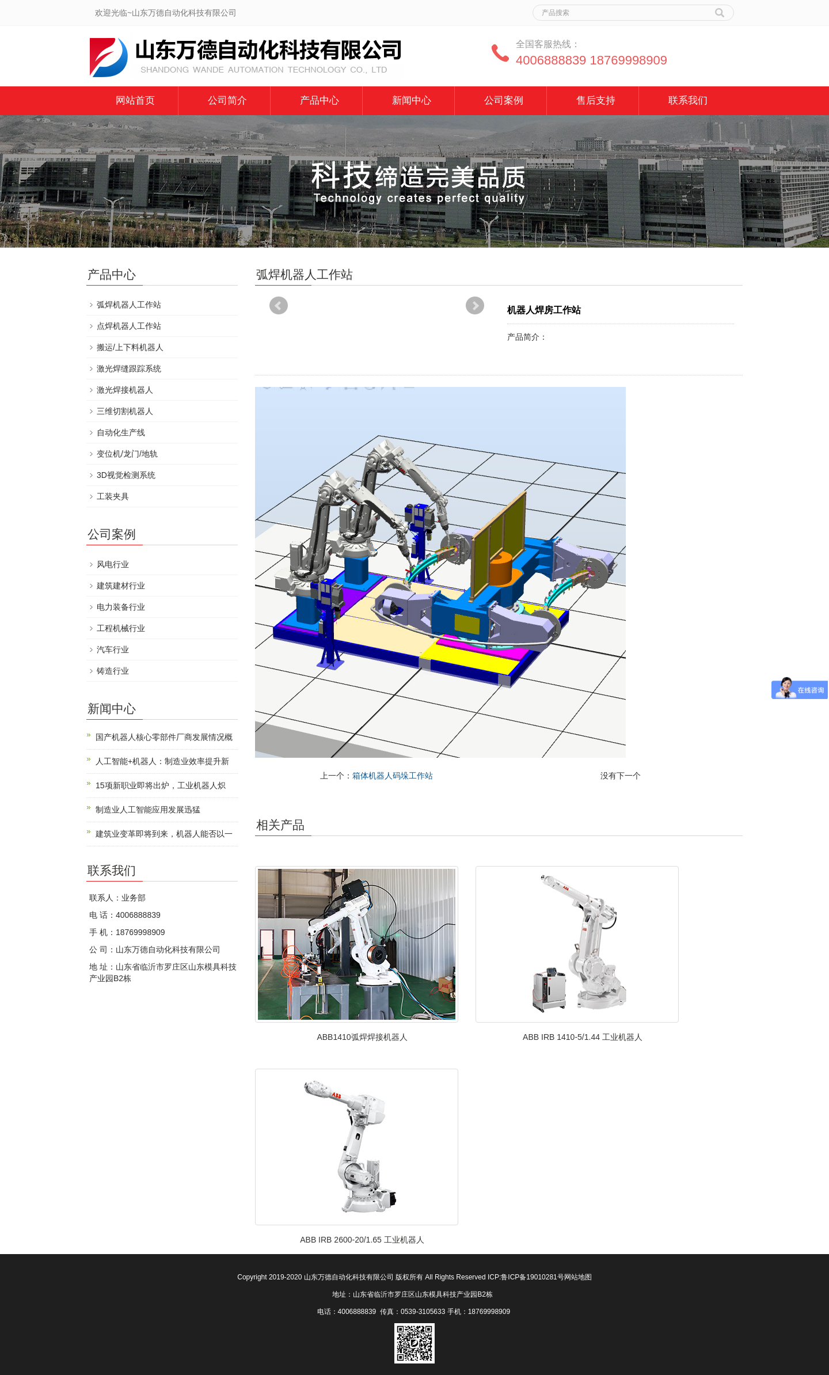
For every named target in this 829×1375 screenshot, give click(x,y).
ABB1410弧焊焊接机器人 (362, 1037)
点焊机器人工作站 (129, 326)
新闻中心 (411, 100)
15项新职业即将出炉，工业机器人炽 (161, 785)
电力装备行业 (121, 606)
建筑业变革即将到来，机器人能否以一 (164, 833)
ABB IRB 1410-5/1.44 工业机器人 (582, 1037)
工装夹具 (113, 496)
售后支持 (595, 100)
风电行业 (113, 564)
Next (475, 306)
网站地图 (578, 1277)
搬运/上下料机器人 (130, 347)
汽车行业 (113, 649)
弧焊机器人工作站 (129, 304)
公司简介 (227, 100)
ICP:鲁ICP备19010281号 (526, 1277)
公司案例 (503, 100)
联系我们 (688, 100)
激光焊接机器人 (125, 389)
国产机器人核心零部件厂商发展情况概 (164, 737)
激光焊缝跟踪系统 (129, 368)
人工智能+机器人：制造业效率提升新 (162, 761)
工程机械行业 (121, 628)
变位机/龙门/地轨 (127, 453)
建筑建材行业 (121, 585)
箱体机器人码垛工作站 (392, 775)
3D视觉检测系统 (126, 475)
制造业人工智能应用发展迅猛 (148, 809)
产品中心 (319, 100)
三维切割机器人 (125, 411)
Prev (278, 306)
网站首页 (135, 100)
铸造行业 (113, 670)
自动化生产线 (121, 432)
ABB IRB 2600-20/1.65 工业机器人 (362, 1239)
